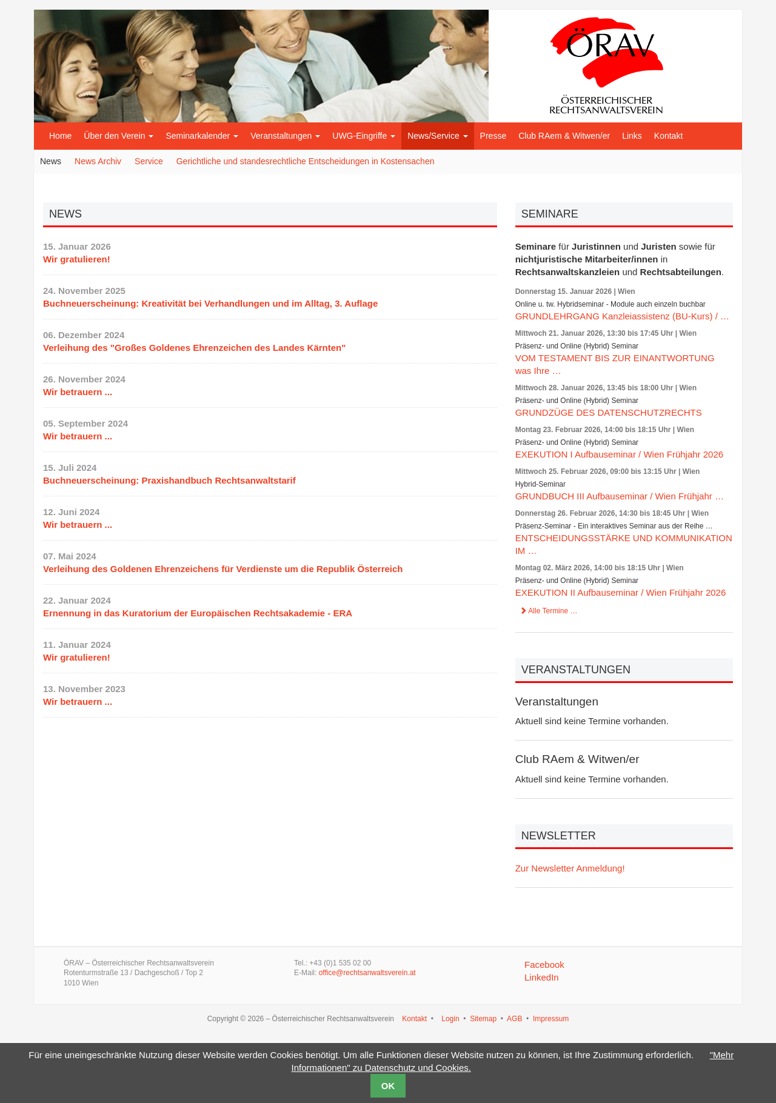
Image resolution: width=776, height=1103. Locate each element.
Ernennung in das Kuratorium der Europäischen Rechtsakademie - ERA (197, 613)
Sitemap (483, 1019)
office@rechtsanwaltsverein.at (367, 972)
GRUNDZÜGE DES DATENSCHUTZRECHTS (608, 412)
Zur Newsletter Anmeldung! (570, 868)
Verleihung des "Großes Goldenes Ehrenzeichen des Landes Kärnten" (194, 347)
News (50, 161)
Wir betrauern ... (77, 392)
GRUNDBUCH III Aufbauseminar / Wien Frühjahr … (619, 496)
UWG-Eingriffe (363, 136)
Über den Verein (118, 136)
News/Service (437, 136)
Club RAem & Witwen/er (564, 136)
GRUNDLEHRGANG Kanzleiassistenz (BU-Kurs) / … (622, 316)
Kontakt (668, 136)
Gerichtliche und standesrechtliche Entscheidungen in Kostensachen (305, 161)
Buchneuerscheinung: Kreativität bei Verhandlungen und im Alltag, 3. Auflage (210, 303)
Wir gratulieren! (76, 259)
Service (149, 161)
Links (632, 136)
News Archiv (98, 161)
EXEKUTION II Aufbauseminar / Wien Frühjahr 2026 (620, 592)
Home (60, 136)
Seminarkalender (202, 136)
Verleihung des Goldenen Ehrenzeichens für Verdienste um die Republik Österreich (223, 569)
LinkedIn (541, 977)
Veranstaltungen (285, 136)
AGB (514, 1019)
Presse (493, 136)
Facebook (544, 964)
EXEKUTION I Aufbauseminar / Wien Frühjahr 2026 (619, 454)
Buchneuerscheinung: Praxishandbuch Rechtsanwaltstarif (169, 480)
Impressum (551, 1019)
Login (450, 1019)
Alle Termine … (549, 611)
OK (388, 1086)
